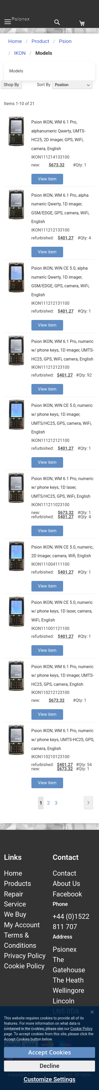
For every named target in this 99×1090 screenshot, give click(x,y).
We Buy (15, 914)
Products (17, 883)
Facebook (67, 894)
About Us (66, 883)
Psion (65, 41)
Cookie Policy (24, 966)
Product (40, 41)
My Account (22, 925)
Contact (64, 873)
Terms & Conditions (20, 940)
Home (15, 41)
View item (47, 178)
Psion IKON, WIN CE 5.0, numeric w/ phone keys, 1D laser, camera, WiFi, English (62, 611)
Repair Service (15, 899)
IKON (20, 53)
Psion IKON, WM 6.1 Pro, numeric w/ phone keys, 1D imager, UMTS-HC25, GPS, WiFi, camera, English (62, 350)
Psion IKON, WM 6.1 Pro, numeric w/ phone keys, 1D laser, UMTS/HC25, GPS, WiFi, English (62, 487)
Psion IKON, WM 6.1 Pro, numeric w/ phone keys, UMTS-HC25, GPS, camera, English (62, 739)
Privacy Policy (25, 956)
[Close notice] (92, 1012)
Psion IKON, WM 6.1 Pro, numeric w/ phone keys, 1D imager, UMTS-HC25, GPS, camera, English (62, 675)
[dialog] (49, 1048)
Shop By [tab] (11, 84)
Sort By (43, 84)
